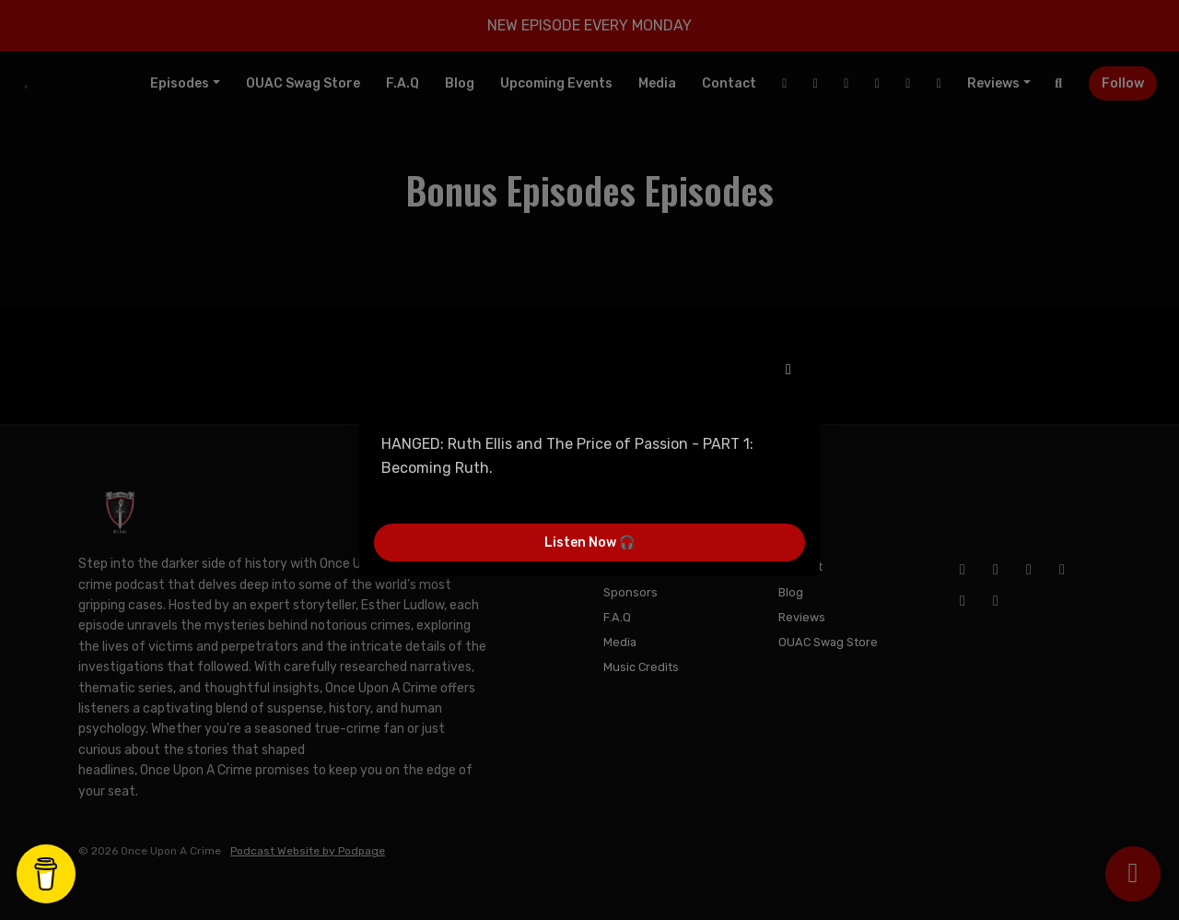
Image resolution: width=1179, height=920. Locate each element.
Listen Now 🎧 (589, 542)
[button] (788, 370)
